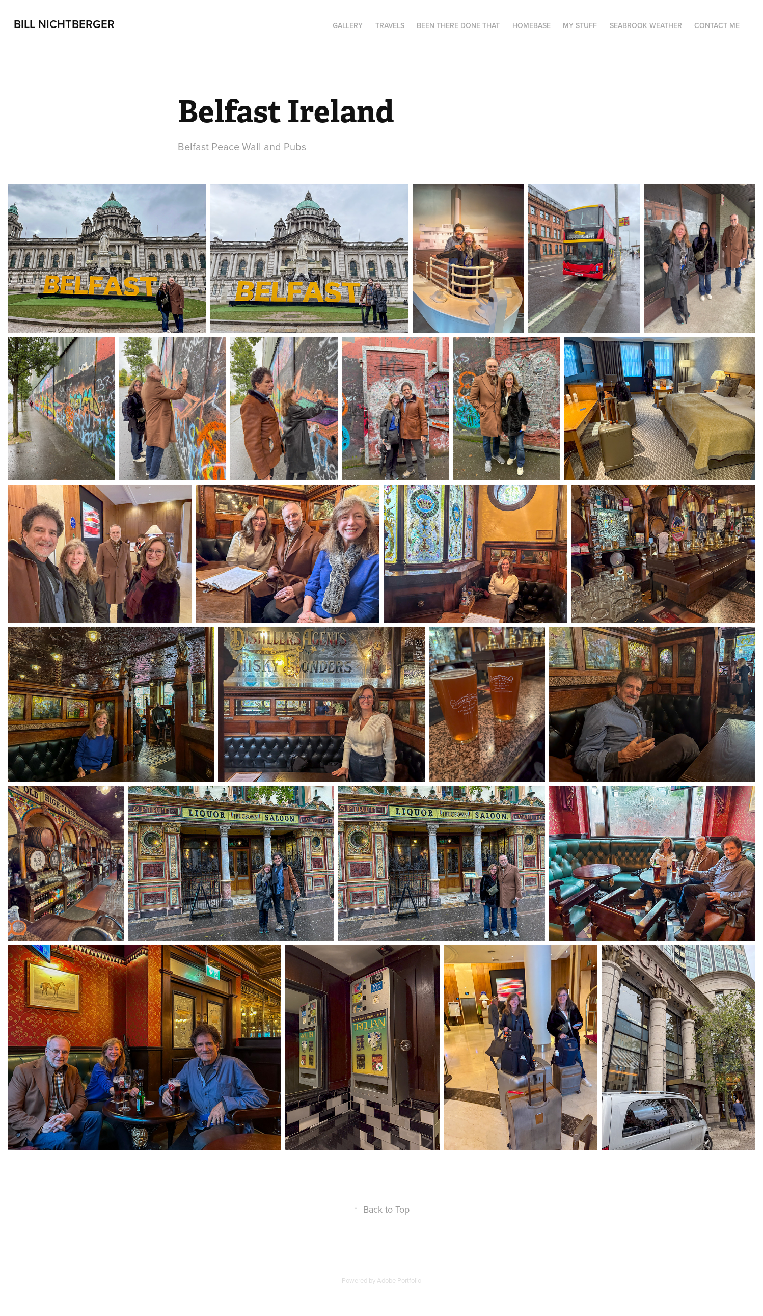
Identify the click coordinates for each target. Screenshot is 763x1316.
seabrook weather (646, 25)
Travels (389, 25)
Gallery (348, 25)
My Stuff (580, 25)
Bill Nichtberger (64, 24)
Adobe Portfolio (399, 1280)
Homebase (531, 25)
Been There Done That (458, 25)
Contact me (717, 25)
